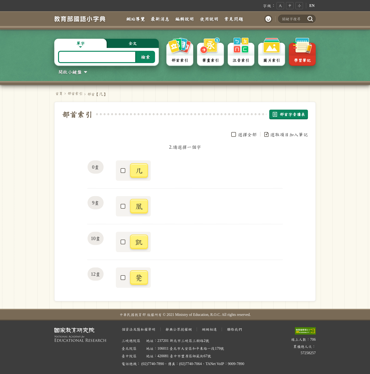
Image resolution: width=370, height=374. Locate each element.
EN (312, 6)
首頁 (59, 93)
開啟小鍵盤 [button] (70, 71)
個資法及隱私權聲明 (139, 329)
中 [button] (290, 6)
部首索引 (75, 93)
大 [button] (280, 6)
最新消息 (160, 18)
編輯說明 (184, 18)
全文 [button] (132, 43)
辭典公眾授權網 (178, 329)
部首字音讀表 (288, 114)
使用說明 (209, 18)
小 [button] (299, 6)
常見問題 (233, 18)
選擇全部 (247, 134)
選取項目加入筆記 (286, 134)
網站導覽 (135, 18)
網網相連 (209, 329)
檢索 (145, 57)
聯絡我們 (234, 329)
